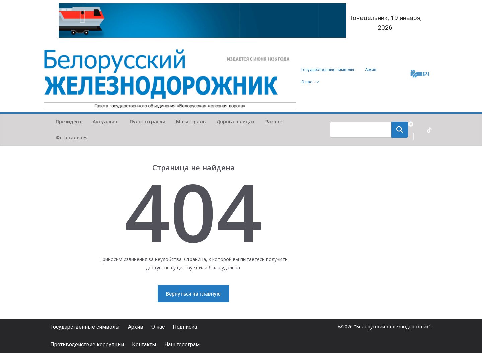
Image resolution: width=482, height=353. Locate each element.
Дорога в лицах (235, 121)
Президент (69, 121)
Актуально (106, 121)
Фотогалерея (72, 137)
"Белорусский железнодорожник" (392, 326)
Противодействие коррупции (87, 344)
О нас (306, 82)
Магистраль (191, 121)
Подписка (185, 327)
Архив (370, 69)
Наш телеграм (182, 344)
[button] (316, 82)
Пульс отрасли (147, 121)
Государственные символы (327, 69)
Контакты (144, 344)
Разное (273, 121)
